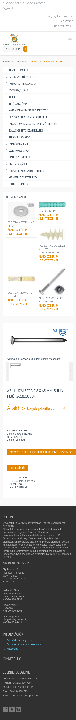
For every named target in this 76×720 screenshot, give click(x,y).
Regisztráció (66, 21)
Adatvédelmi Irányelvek (19, 640)
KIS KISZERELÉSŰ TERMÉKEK (21, 177)
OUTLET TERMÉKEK (16, 184)
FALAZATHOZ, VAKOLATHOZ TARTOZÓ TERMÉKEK (31, 124)
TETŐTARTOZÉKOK (16, 104)
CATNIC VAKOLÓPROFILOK (20, 77)
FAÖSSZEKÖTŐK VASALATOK (20, 83)
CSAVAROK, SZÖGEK (16, 90)
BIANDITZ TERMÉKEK (17, 157)
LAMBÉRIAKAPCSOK (17, 144)
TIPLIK (10, 97)
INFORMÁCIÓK (17, 468)
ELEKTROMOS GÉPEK (17, 150)
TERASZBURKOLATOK (17, 137)
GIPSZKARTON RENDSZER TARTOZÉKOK (26, 117)
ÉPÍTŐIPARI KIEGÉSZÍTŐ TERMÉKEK (24, 170)
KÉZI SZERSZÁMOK (16, 164)
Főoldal (7, 61)
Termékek (19, 61)
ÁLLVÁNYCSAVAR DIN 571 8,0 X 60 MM (51, 299)
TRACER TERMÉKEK (16, 70)
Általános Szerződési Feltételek (24, 644)
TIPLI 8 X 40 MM (47, 210)
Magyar (8, 8)
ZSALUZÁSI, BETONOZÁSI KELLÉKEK (24, 130)
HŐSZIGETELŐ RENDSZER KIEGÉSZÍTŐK (26, 110)
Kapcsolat (12, 648)
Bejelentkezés (63, 26)
